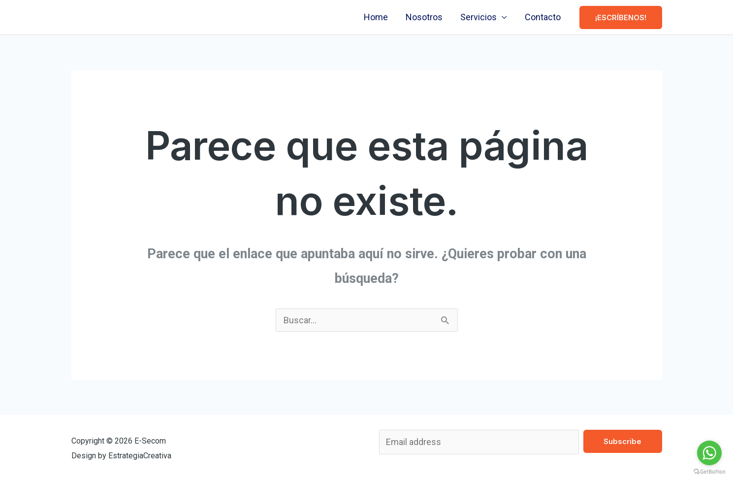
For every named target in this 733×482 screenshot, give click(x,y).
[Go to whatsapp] (709, 453)
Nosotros (424, 17)
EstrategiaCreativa (139, 455)
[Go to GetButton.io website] (709, 472)
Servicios (478, 17)
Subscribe (622, 441)
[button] (620, 17)
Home (376, 17)
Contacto (543, 17)
